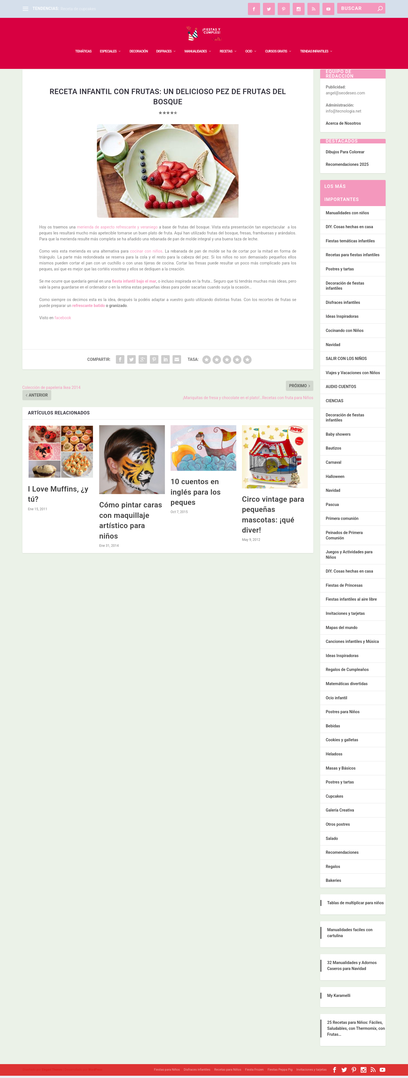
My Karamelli (338, 998)
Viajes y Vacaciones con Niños (353, 375)
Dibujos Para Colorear (345, 154)
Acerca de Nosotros (343, 125)
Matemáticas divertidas (347, 686)
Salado (332, 840)
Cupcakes (334, 798)
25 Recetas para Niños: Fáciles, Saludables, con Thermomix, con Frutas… (356, 1030)
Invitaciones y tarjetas (345, 615)
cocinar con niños (146, 253)
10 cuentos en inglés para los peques (196, 494)
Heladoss (334, 756)
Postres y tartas (340, 271)
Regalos (333, 869)
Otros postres (338, 826)
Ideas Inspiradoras (342, 318)
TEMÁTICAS (83, 43)
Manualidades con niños (347, 215)
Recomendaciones (342, 854)
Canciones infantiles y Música (352, 643)
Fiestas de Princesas (344, 587)
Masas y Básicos (341, 770)
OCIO (248, 43)
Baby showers (338, 436)
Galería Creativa (340, 812)
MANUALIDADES (195, 43)
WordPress (95, 1071)
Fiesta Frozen (254, 1072)
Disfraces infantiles (343, 304)
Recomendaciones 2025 (347, 166)
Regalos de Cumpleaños (347, 672)
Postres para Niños (343, 714)
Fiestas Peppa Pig (279, 1072)
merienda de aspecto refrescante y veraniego (117, 229)
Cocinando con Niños (345, 333)
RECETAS (226, 43)
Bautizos (333, 450)
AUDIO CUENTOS (341, 389)
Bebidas (333, 728)
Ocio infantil (336, 700)
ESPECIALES (108, 43)
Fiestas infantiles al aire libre (351, 601)
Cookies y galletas (342, 742)
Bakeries (333, 882)
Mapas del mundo (342, 630)
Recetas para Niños (227, 1072)
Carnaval (333, 464)
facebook (63, 320)
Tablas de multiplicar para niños (355, 905)
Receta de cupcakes (78, 9)
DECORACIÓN (138, 43)
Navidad (333, 347)
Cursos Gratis (276, 43)
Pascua (332, 507)
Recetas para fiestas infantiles (353, 257)
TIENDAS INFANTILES (314, 43)
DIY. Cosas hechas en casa (349, 229)
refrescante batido (88, 308)
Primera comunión (342, 520)
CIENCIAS (334, 403)
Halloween (335, 478)
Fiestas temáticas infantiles (350, 243)
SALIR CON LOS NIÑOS (346, 361)
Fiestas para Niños (167, 1072)
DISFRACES (163, 43)
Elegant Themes (52, 1071)
